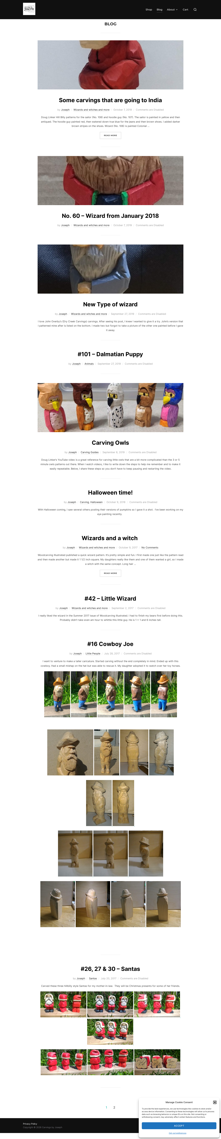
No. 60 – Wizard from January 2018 (110, 221)
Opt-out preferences (177, 1133)
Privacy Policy (30, 1129)
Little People (93, 659)
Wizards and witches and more (91, 115)
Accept (179, 1125)
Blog (159, 9)
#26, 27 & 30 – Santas (110, 974)
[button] (214, 1102)
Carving (84, 508)
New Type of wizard (110, 310)
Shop (149, 9)
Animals (89, 369)
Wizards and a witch (110, 543)
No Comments (150, 553)
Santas (93, 984)
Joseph (65, 115)
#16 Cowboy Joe (110, 649)
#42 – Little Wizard (110, 604)
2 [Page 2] (114, 1113)
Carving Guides (90, 458)
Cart (185, 9)
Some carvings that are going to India (110, 106)
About (172, 9)
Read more (112, 141)
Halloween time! (110, 498)
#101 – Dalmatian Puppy (110, 360)
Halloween (96, 508)
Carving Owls (110, 448)
